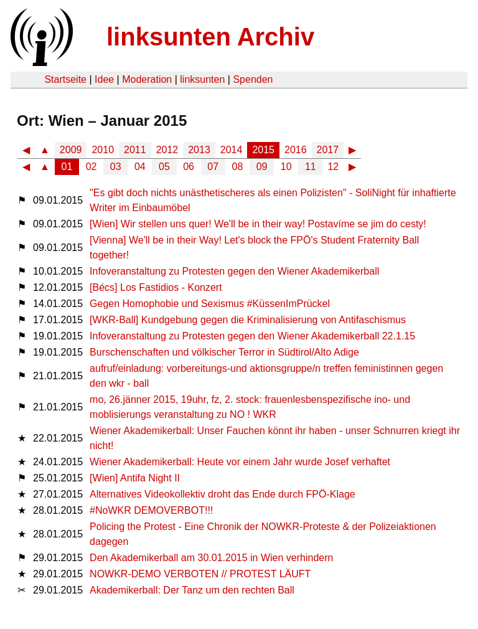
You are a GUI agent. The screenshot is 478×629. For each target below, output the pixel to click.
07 (212, 166)
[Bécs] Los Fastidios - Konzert (156, 287)
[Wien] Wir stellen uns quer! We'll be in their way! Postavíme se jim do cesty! (258, 224)
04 (140, 166)
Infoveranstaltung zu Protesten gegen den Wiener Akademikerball (234, 271)
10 (286, 166)
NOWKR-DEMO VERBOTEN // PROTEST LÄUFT (200, 574)
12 (333, 166)
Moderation (147, 79)
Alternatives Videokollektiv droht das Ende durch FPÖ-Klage (222, 494)
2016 (295, 149)
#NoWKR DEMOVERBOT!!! (151, 510)
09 (262, 166)
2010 (102, 149)
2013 (199, 149)
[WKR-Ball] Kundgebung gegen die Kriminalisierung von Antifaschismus (248, 319)
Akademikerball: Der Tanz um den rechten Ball (192, 590)
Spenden (253, 79)
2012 (167, 149)
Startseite (65, 79)
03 (115, 166)
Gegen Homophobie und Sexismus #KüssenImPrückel (210, 303)
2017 (328, 149)
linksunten (202, 79)
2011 (135, 149)
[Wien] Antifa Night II (135, 478)
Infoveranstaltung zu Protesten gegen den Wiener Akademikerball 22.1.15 (252, 336)
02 (91, 166)
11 (310, 166)
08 (237, 166)
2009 (71, 149)
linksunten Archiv (210, 36)
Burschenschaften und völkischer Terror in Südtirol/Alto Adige (224, 352)
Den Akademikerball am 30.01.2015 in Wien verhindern (211, 557)
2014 (231, 149)
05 (164, 166)
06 (188, 166)
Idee (104, 79)
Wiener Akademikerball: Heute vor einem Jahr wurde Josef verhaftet (240, 461)
